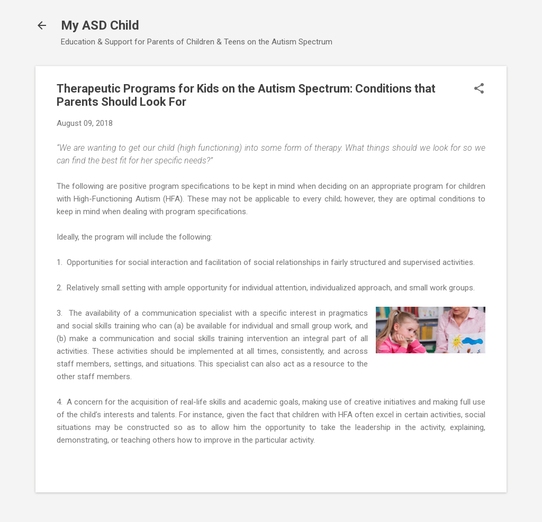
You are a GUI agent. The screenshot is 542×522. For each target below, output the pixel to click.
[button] (479, 89)
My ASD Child (100, 25)
